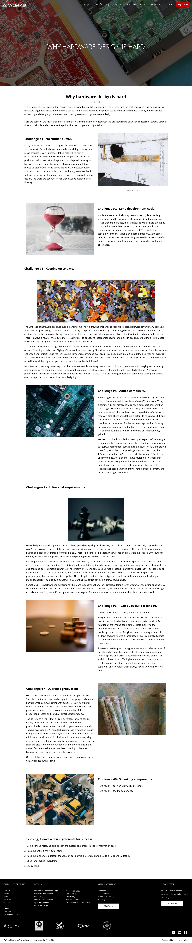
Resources (156, 4)
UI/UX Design (71, 894)
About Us (6, 891)
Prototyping (70, 897)
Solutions (118, 4)
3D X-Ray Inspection (106, 899)
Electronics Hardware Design (46, 891)
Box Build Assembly (106, 896)
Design (86, 4)
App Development (41, 902)
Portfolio (131, 4)
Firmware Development (43, 893)
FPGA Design (39, 896)
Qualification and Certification (78, 902)
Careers (5, 908)
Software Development (43, 899)
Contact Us (6, 899)
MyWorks (183, 4)
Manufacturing (101, 4)
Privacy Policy (182, 940)
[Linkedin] (180, 933)
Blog (4, 905)
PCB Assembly (103, 893)
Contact (170, 4)
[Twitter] (174, 933)
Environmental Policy (11, 914)
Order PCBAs (103, 891)
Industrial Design (41, 905)
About (143, 4)
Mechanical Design (74, 891)
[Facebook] (185, 933)
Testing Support (72, 899)
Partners (5, 896)
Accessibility (167, 940)
